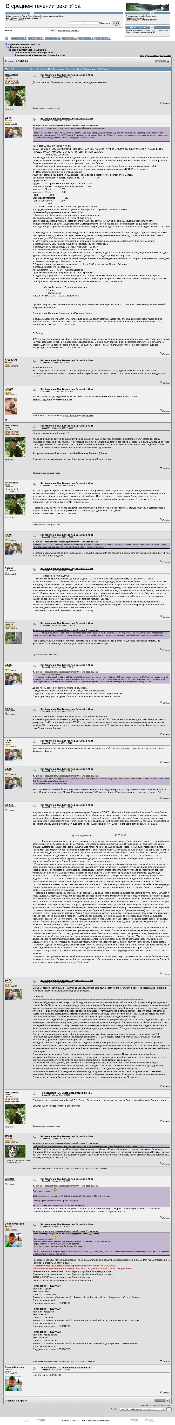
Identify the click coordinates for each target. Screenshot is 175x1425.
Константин (11, 74)
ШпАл (8, 118)
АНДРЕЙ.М (11, 360)
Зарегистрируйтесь (133, 20)
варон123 (151, 32)
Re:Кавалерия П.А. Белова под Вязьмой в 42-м (66, 1093)
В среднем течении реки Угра (24, 44)
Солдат (9, 388)
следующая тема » (163, 56)
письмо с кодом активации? (30, 18)
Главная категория (20, 47)
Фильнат (10, 622)
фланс (8, 1136)
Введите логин (151, 20)
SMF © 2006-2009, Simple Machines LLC (97, 1420)
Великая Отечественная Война (29, 50)
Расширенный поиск (68, 30)
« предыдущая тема (148, 56)
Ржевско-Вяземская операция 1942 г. (35, 52)
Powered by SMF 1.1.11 (71, 1420)
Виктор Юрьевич (14, 1223)
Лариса (9, 568)
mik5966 (9, 1178)
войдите (41, 16)
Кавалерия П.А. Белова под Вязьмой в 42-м (41, 55)
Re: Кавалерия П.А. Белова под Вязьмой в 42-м (67, 75)
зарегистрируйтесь (56, 16)
